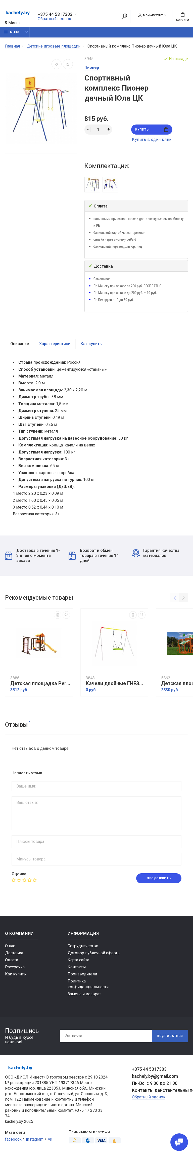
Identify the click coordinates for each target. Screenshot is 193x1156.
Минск (13, 22)
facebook (13, 1139)
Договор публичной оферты (94, 953)
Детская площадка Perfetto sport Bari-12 (40, 683)
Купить (151, 129)
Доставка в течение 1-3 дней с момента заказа (32, 555)
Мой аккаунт (150, 15)
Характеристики (54, 343)
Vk (50, 1139)
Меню (11, 32)
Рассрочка (15, 967)
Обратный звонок (54, 18)
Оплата (11, 960)
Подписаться (170, 1036)
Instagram (34, 1139)
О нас (10, 945)
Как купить (91, 343)
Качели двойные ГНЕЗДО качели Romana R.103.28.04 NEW (116, 683)
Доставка (14, 953)
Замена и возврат (84, 994)
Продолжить (159, 878)
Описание (19, 343)
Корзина (182, 17)
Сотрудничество (83, 945)
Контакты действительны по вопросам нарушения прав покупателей (160, 1090)
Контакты (77, 967)
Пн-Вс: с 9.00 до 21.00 (154, 1083)
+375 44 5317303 (55, 14)
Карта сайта (78, 960)
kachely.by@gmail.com (155, 1076)
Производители (82, 974)
